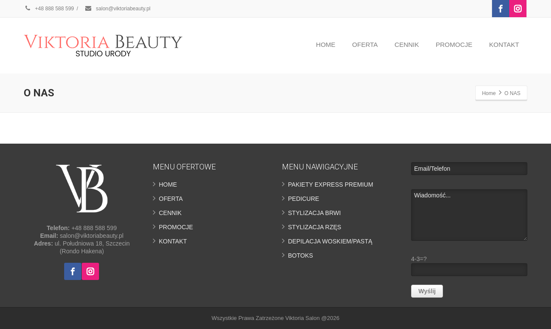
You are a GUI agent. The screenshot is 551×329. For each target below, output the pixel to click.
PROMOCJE (454, 44)
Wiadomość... (469, 215)
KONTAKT (504, 44)
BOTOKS (300, 255)
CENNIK (407, 44)
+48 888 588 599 (49, 9)
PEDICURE (303, 198)
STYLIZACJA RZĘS (314, 227)
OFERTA (365, 44)
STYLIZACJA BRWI (314, 212)
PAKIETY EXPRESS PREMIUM (330, 184)
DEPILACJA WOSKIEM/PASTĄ (330, 241)
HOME (325, 44)
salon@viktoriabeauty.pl (117, 9)
